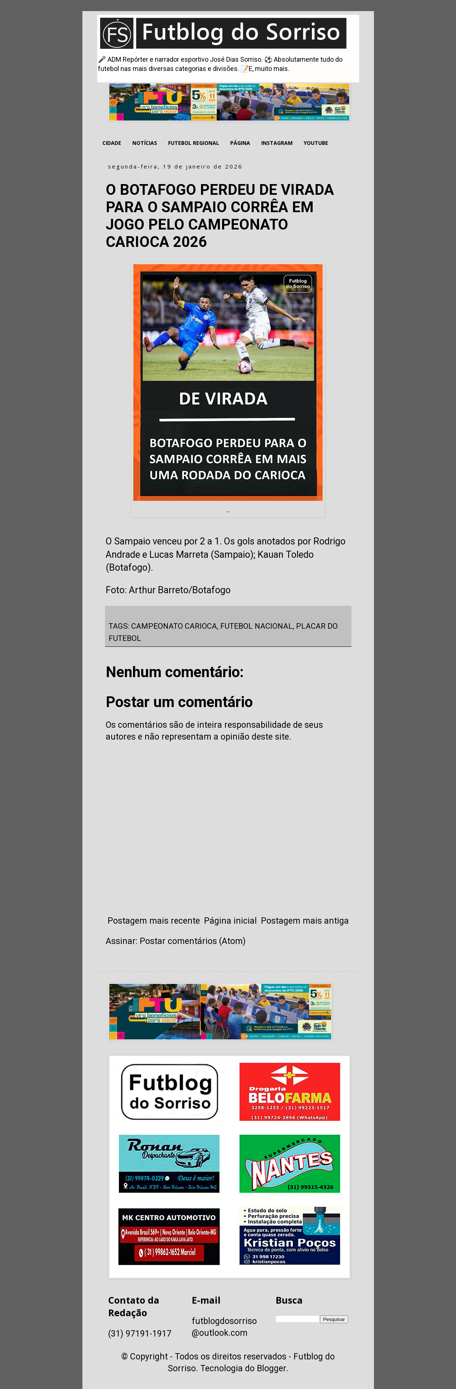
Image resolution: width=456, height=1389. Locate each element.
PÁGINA (240, 142)
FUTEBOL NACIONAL (256, 626)
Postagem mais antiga (305, 921)
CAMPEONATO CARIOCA (174, 626)
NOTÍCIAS (144, 142)
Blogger (271, 1368)
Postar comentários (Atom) (193, 941)
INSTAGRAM (277, 142)
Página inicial (230, 921)
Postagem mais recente (154, 921)
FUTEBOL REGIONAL (193, 142)
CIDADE (111, 142)
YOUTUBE (316, 142)
